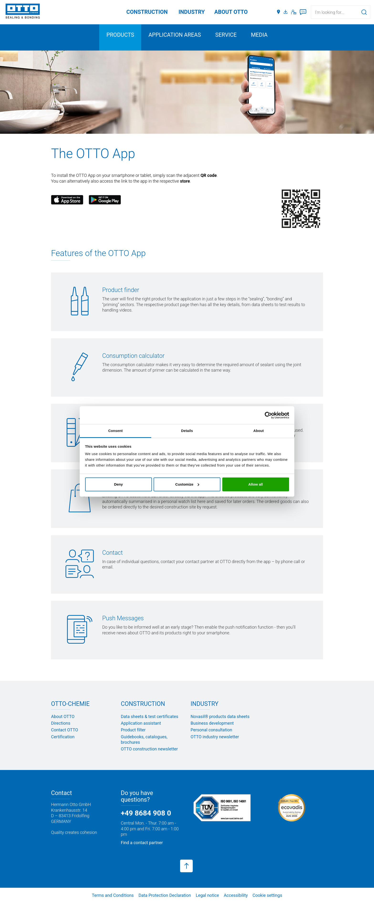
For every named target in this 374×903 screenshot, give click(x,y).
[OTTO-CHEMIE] (22, 12)
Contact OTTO (64, 729)
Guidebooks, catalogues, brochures (144, 739)
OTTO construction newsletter (149, 748)
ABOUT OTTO (231, 12)
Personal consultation (211, 729)
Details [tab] (187, 431)
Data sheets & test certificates (149, 716)
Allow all (255, 484)
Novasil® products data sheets (220, 716)
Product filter (133, 729)
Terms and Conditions (113, 895)
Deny (118, 484)
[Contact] (293, 12)
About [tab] (258, 431)
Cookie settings (267, 895)
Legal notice (207, 895)
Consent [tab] (115, 431)
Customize (187, 484)
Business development (212, 723)
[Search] (364, 12)
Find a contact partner (142, 842)
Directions (60, 723)
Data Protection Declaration (165, 895)
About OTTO (62, 716)
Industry (192, 12)
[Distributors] (278, 12)
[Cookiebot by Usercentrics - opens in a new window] (268, 415)
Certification (62, 736)
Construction (147, 12)
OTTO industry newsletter (215, 736)
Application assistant (141, 723)
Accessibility (236, 895)
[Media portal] (286, 12)
